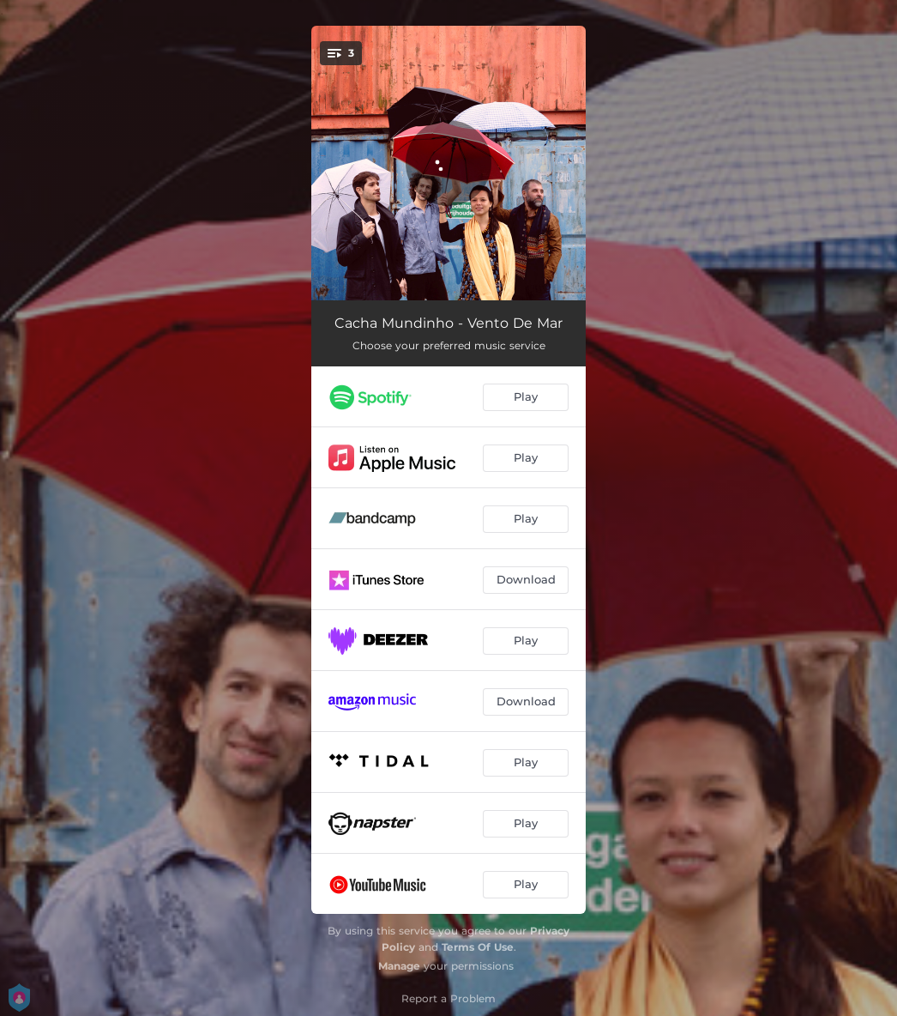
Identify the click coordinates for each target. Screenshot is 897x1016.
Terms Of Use (478, 946)
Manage (399, 965)
